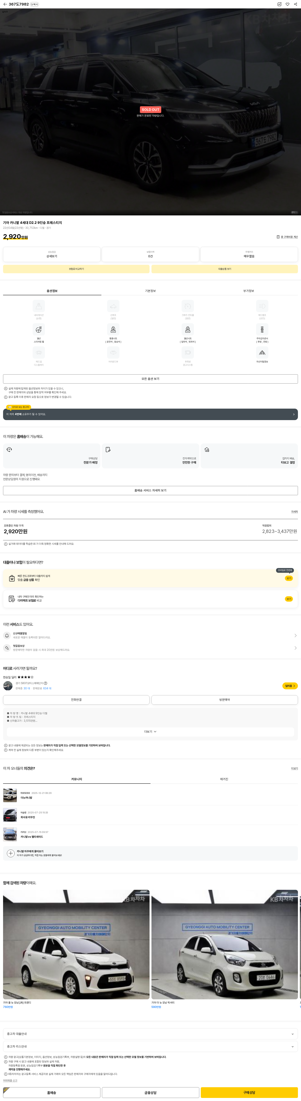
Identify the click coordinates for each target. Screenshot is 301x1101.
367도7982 (24, 4)
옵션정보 (52, 291)
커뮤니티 (76, 779)
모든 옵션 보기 (150, 379)
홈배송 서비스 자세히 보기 (150, 490)
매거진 (224, 779)
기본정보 (150, 291)
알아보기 (150, 578)
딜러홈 (288, 685)
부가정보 (248, 291)
